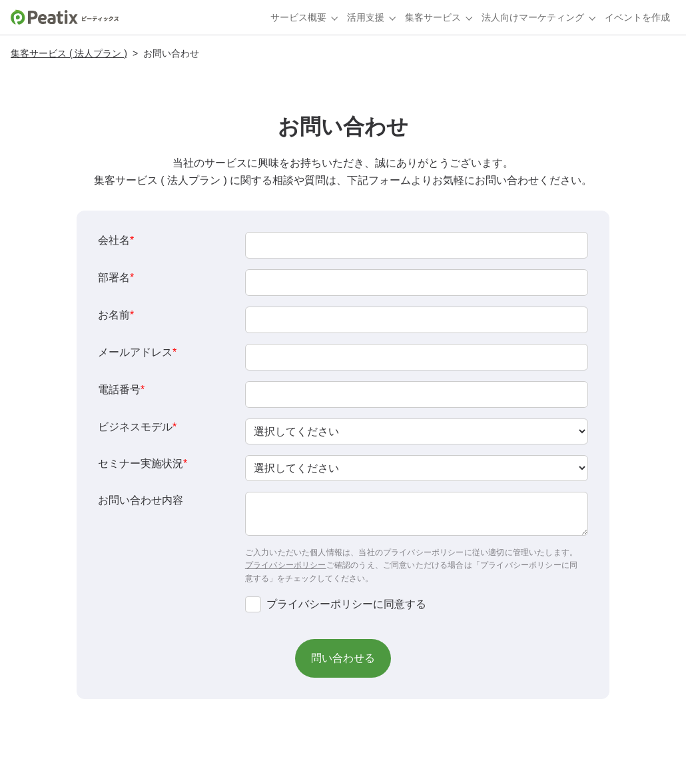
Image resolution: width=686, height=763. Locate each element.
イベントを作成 (637, 17)
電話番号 (121, 389)
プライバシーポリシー (285, 565)
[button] (343, 658)
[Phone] (416, 394)
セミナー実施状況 (142, 463)
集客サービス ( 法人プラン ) (69, 53)
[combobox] (416, 431)
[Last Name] (416, 320)
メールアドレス (137, 352)
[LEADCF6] (416, 514)
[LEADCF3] (416, 282)
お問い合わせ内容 (140, 500)
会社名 (116, 240)
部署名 (116, 277)
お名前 (116, 315)
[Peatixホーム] (65, 17)
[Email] (416, 357)
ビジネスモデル (137, 426)
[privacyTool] (253, 604)
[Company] (416, 245)
